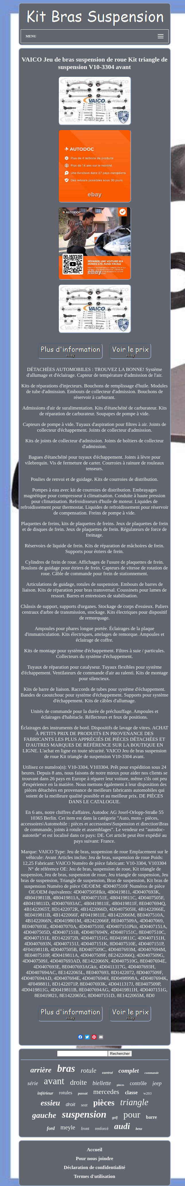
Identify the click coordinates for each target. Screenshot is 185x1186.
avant (54, 1081)
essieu (50, 1103)
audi (122, 1126)
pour (131, 1114)
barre (151, 1117)
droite (78, 1082)
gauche (44, 1115)
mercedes (106, 1091)
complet (128, 1070)
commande (152, 1072)
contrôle (138, 1083)
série (33, 1083)
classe (131, 1092)
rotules (65, 1092)
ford (51, 1128)
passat (82, 1093)
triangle (134, 1102)
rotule (88, 1070)
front (85, 1128)
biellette (102, 1083)
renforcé (101, 1128)
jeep (157, 1083)
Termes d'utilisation (94, 1176)
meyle (68, 1127)
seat (84, 1105)
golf (115, 1118)
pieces (120, 1084)
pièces (103, 1102)
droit (70, 1104)
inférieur (45, 1093)
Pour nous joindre (94, 1158)
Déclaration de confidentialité (94, 1167)
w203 (147, 1093)
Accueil (94, 1149)
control (107, 1072)
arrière (41, 1070)
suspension (84, 1114)
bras (66, 1068)
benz (139, 1129)
